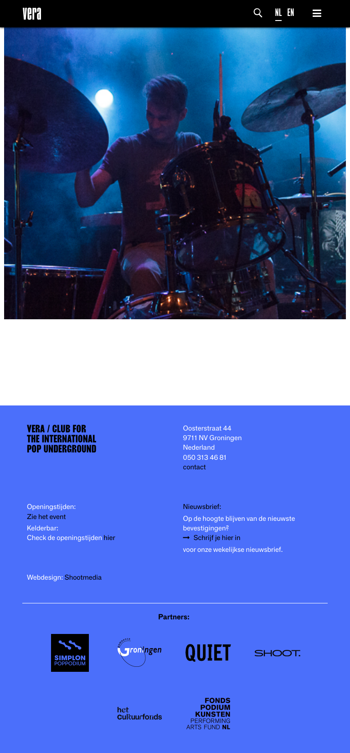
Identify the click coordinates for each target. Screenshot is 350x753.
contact (194, 467)
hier (109, 538)
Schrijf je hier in (217, 538)
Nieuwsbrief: (202, 507)
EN (290, 12)
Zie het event (46, 517)
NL (278, 12)
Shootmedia (83, 577)
